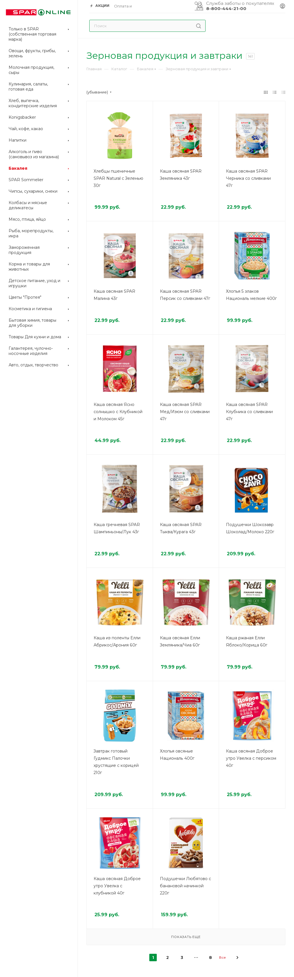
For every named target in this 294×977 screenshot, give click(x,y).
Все (222, 957)
